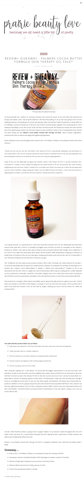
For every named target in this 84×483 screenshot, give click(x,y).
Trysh (38, 66)
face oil (44, 54)
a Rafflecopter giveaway (12, 476)
